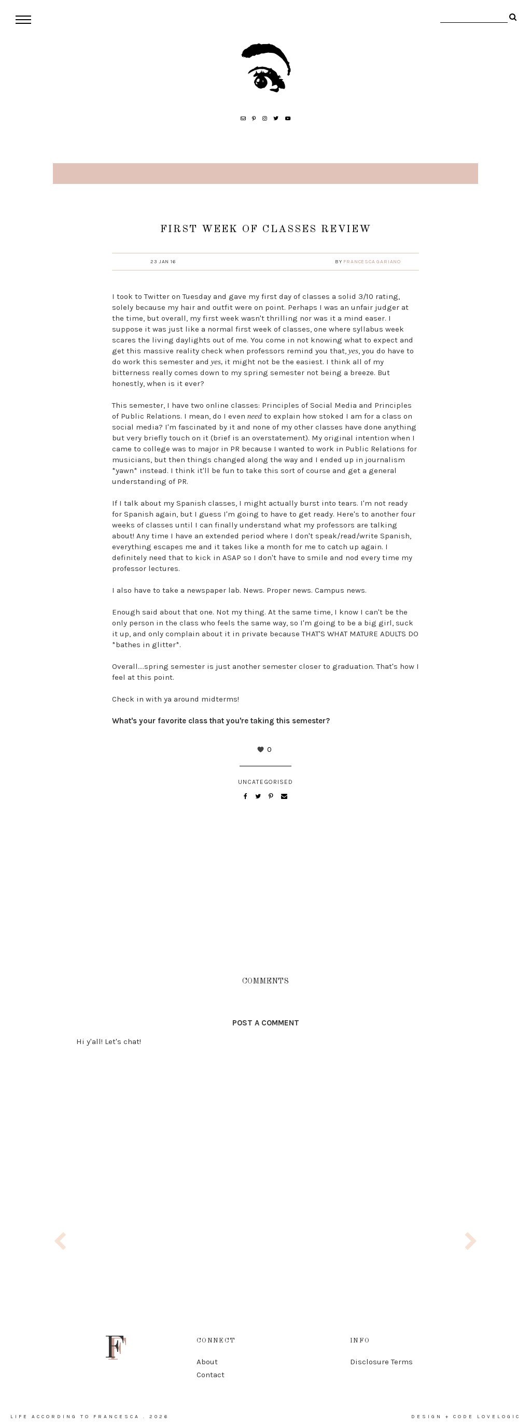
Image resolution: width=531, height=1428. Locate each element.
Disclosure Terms (381, 1361)
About (207, 1361)
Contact (211, 1374)
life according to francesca (75, 1416)
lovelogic (499, 1416)
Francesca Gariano (372, 262)
